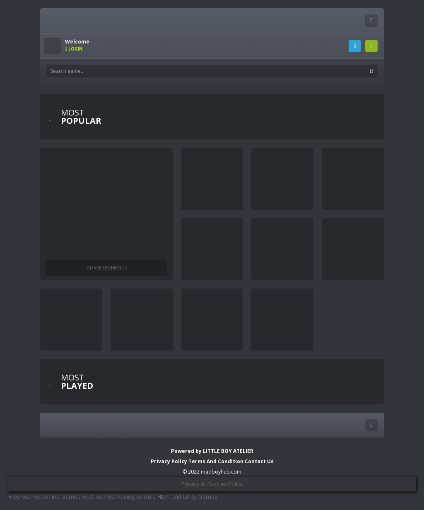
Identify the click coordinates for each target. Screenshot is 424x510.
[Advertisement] (106, 203)
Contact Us (259, 461)
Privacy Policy (169, 461)
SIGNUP (371, 46)
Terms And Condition (216, 461)
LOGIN (355, 46)
